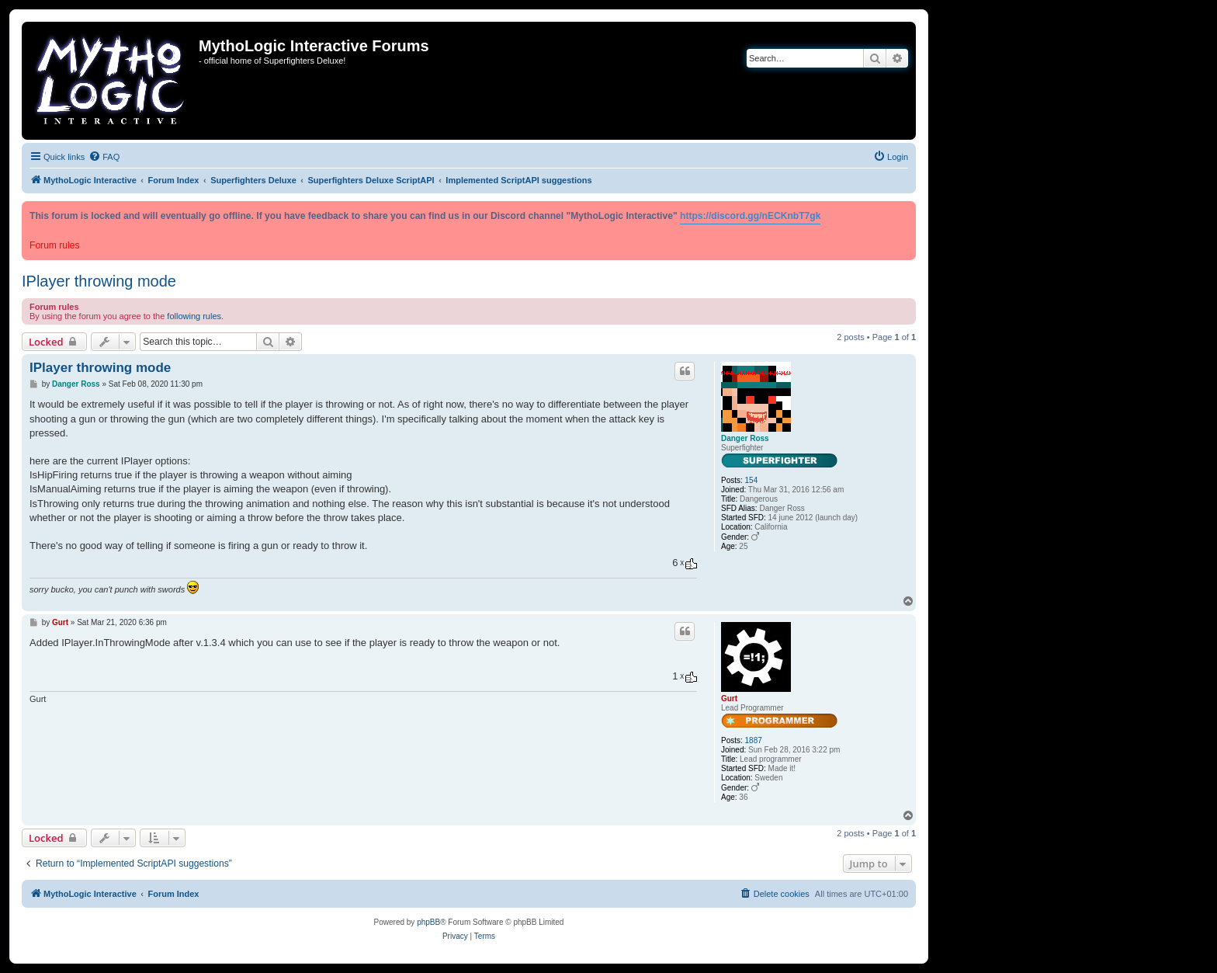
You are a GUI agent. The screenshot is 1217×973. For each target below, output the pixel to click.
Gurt (729, 698)
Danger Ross (745, 438)
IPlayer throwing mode (99, 281)
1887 (753, 740)
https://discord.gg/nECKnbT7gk (750, 215)
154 (751, 480)
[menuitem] (104, 157)
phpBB (428, 922)
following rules (194, 316)
